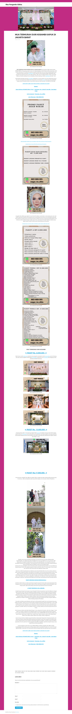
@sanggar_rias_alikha (40, 94)
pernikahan (53, 671)
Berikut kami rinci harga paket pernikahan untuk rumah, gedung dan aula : (36, 223)
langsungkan (47, 356)
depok (23, 671)
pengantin (49, 671)
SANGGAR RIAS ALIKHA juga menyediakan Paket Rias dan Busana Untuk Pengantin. (36, 141)
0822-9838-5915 (40, 97)
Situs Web (17, 702)
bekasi (16, 671)
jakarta (31, 671)
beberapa (25, 356)
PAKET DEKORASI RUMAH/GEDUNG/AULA (36, 580)
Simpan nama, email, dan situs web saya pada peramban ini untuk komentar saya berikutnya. (32, 704)
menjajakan (31, 78)
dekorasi (19, 671)
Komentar (17, 682)
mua (40, 671)
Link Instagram (30, 94)
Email (16, 699)
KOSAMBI (37, 671)
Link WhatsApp (32, 97)
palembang (48, 75)
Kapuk (34, 671)
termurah (18, 672)
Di (24, 671)
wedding (22, 672)
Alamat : (36, 86)
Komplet (38, 432)
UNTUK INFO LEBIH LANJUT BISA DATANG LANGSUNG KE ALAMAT (36, 83)
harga (29, 671)
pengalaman (30, 73)
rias (15, 672)
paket (46, 671)
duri (26, 671)
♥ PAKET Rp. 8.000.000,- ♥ (36, 353)
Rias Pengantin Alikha (15, 4)
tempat (43, 79)
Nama (16, 696)
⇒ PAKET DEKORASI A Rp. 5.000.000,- (36, 588)
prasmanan (46, 357)
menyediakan (34, 357)
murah (43, 671)
